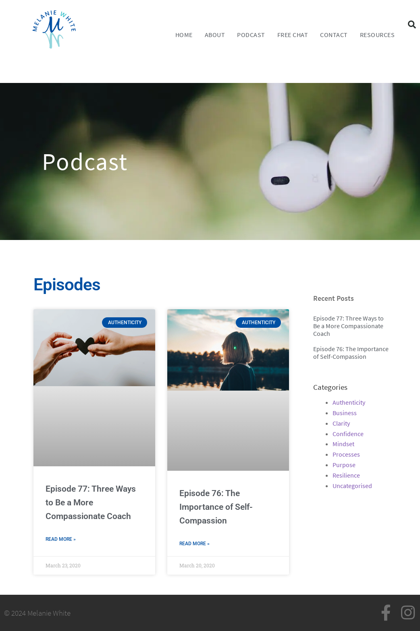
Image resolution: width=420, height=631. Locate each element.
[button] (412, 25)
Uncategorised (352, 486)
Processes (346, 454)
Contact (334, 35)
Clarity (341, 423)
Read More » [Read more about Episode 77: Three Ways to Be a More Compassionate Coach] (61, 539)
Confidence (348, 434)
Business (345, 413)
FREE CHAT (292, 35)
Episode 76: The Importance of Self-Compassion (216, 506)
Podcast (251, 35)
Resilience (346, 475)
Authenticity (349, 402)
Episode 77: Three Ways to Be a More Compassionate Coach (91, 502)
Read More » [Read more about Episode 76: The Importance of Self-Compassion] (194, 543)
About (215, 35)
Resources (377, 35)
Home (184, 35)
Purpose (344, 465)
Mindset (343, 444)
